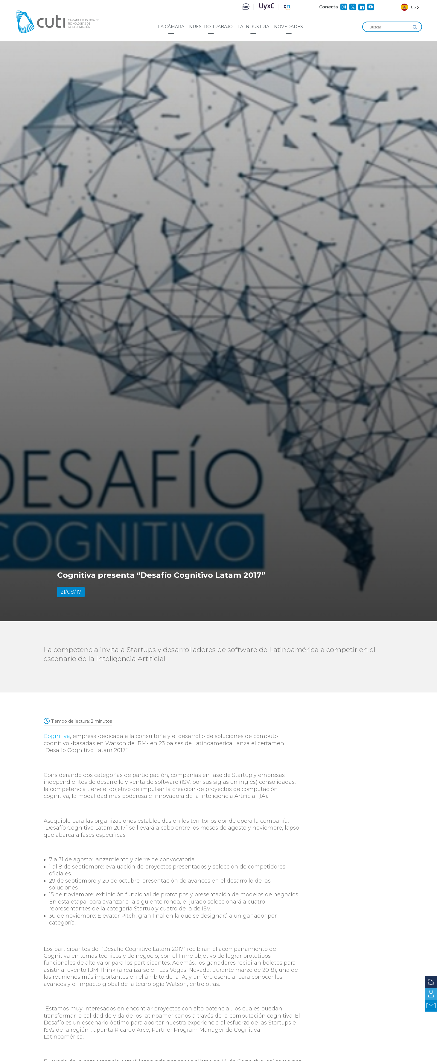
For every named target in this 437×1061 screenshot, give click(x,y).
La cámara (171, 26)
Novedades (288, 26)
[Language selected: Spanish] (410, 7)
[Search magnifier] (415, 27)
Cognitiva (57, 736)
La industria (253, 26)
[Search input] (389, 27)
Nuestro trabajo (211, 26)
